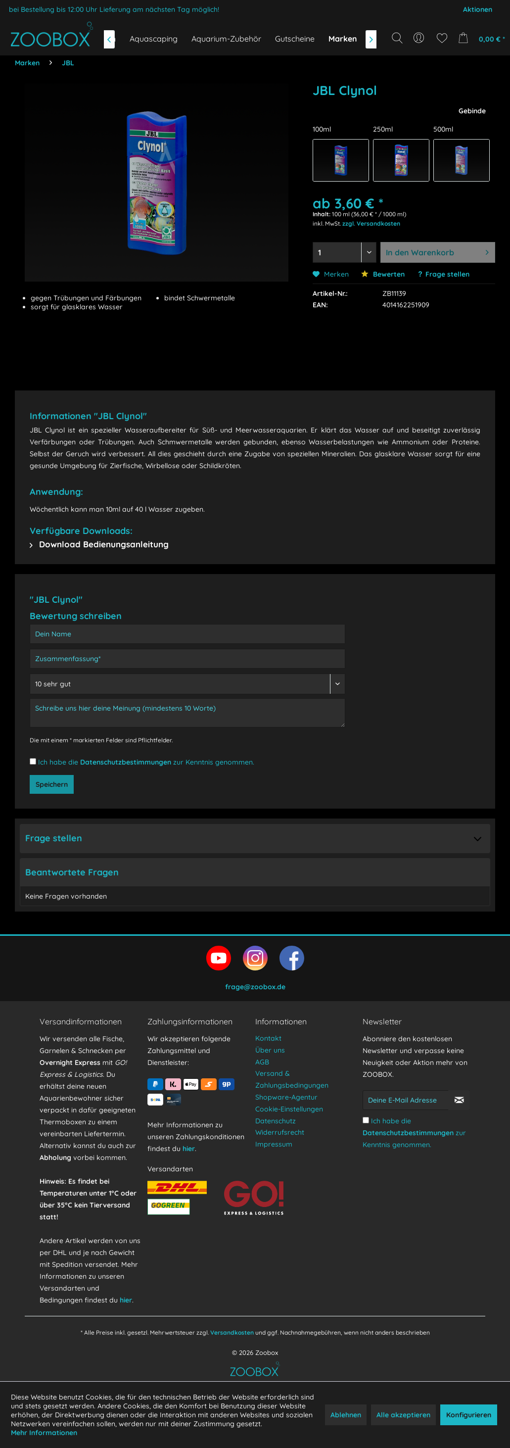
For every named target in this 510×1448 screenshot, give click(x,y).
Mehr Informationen (44, 1432)
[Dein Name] (187, 634)
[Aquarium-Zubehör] (226, 39)
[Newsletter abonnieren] (459, 1100)
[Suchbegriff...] (400, 60)
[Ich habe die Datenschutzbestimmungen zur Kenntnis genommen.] (33, 761)
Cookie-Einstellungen (289, 1109)
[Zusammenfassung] (187, 659)
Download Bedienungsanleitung (99, 544)
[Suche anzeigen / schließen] (397, 38)
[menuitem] (420, 38)
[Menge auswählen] (344, 252)
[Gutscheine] (295, 39)
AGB (262, 1062)
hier (126, 1300)
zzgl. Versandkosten (371, 223)
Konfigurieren (468, 1414)
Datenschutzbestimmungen (125, 762)
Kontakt (268, 1038)
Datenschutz (275, 1120)
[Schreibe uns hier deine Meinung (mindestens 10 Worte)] (187, 712)
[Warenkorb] (479, 38)
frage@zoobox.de (255, 986)
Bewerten (383, 274)
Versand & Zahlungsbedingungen (291, 1079)
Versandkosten (232, 1332)
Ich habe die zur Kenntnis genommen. (146, 762)
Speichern (52, 784)
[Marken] (343, 39)
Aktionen (477, 9)
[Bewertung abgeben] (187, 684)
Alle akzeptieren (403, 1414)
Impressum (273, 1144)
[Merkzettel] (442, 38)
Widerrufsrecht (279, 1132)
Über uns (270, 1050)
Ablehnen (345, 1414)
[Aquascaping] (154, 39)
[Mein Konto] (420, 38)
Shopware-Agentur (286, 1097)
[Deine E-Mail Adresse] (406, 1100)
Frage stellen (447, 274)
